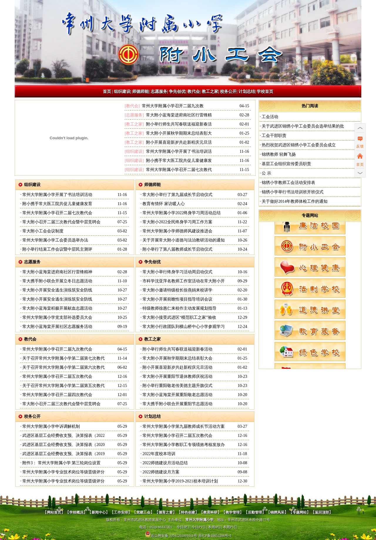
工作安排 (121, 512)
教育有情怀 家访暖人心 (163, 204)
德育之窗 (166, 512)
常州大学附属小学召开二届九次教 (172, 106)
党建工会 (143, 512)
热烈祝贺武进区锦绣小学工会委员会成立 (298, 145)
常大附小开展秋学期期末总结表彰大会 (177, 358)
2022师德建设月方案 (161, 472)
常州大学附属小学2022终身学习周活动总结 (181, 213)
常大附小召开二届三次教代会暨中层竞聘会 (61, 222)
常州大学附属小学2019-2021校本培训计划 (180, 481)
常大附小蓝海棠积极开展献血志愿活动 (57, 308)
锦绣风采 (277, 512)
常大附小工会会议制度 (42, 231)
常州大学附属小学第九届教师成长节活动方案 (183, 426)
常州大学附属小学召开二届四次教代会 (57, 395)
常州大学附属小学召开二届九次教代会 (57, 349)
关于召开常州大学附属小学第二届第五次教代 (63, 385)
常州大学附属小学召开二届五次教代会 (57, 376)
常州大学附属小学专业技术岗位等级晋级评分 (63, 472)
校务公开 (228, 91)
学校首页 (265, 91)
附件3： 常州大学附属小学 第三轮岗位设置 (61, 463)
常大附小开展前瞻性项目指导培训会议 (177, 299)
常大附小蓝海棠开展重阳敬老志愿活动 (177, 395)
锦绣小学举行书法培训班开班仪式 (292, 192)
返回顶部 (322, 512)
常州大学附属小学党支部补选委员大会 (57, 317)
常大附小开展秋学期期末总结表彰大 (178, 133)
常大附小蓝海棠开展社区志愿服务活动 (57, 326)
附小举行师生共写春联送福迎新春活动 (177, 349)
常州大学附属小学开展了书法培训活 (178, 151)
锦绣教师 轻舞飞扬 (278, 154)
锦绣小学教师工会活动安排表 (288, 182)
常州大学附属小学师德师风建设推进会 (177, 231)
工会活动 (269, 117)
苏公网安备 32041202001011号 (171, 536)
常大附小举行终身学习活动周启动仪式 (177, 272)
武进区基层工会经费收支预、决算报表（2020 (63, 444)
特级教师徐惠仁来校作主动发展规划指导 (179, 308)
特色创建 (188, 512)
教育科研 (210, 512)
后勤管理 (255, 512)
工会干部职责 (274, 135)
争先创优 (177, 91)
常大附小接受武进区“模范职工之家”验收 (179, 317)
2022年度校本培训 (159, 454)
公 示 (266, 173)
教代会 (193, 91)
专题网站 (310, 215)
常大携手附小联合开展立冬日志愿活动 (57, 281)
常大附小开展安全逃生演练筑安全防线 (57, 290)
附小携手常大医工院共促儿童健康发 (178, 160)
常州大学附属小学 (199, 520)
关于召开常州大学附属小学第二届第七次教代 (63, 358)
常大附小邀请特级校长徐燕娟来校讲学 (177, 290)
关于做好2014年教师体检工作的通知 (294, 201)
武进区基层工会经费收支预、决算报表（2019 (63, 454)
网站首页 (54, 512)
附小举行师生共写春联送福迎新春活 (178, 124)
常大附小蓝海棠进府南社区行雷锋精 (178, 115)
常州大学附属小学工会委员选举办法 (54, 240)
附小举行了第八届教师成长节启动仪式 (177, 249)
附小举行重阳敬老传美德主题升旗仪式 (177, 385)
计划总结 (247, 91)
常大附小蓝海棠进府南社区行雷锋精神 (57, 272)
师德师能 (140, 91)
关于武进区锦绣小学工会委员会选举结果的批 (302, 126)
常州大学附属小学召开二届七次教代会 (57, 213)
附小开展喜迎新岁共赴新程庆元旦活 (178, 142)
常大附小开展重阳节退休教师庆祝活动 (177, 376)
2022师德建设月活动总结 (165, 463)
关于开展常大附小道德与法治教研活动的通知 (183, 240)
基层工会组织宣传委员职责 (286, 164)
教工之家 (210, 91)
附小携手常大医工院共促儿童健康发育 (57, 204)
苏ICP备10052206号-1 (214, 536)
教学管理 (233, 512)
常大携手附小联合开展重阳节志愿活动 (177, 404)
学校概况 (76, 512)
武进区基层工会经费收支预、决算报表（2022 (63, 435)
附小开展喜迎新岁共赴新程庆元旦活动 (177, 367)
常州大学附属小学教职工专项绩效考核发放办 (183, 444)
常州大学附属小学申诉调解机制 (50, 426)
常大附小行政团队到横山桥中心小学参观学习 (183, 326)
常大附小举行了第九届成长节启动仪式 (177, 194)
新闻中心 (99, 512)
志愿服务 (159, 91)
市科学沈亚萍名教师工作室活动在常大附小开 (183, 281)
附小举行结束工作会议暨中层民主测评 (57, 249)
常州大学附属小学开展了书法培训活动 (57, 194)
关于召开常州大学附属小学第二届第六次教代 (63, 367)
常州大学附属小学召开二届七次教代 (178, 169)
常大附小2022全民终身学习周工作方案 (177, 222)
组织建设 (122, 91)
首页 (107, 91)
